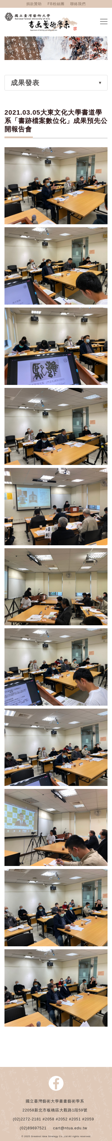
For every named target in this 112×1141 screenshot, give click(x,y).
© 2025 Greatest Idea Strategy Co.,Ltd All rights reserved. (56, 1136)
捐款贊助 (34, 4)
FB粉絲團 (55, 4)
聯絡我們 (78, 4)
